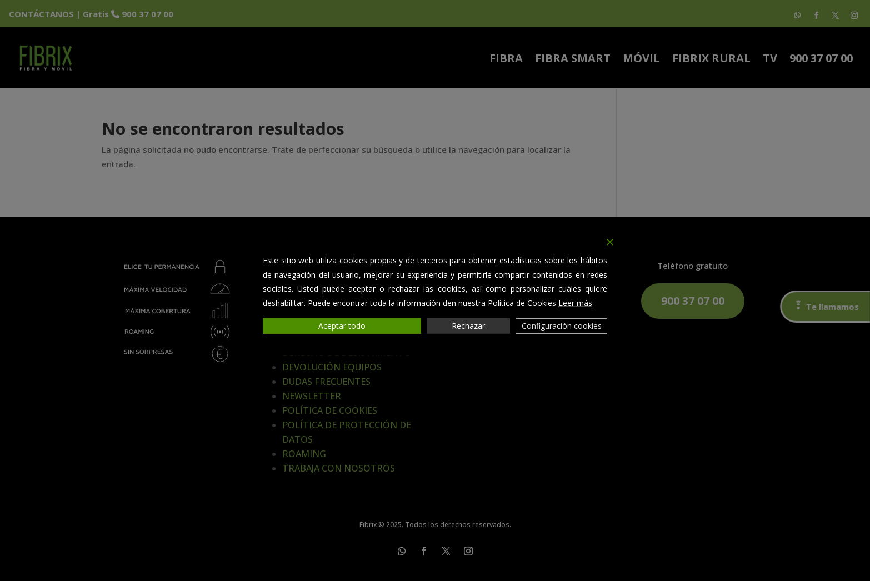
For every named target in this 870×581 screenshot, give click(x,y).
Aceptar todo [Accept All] (342, 325)
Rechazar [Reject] (468, 325)
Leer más (575, 302)
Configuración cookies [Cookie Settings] (562, 325)
